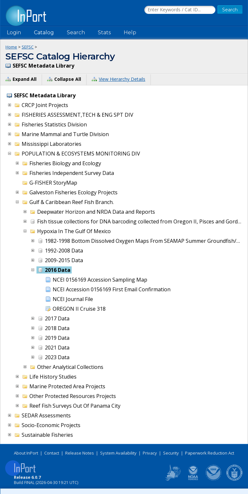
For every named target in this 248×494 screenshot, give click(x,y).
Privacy (150, 453)
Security (171, 453)
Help (130, 32)
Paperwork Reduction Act (209, 453)
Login (14, 32)
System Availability (118, 453)
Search (76, 32)
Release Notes (79, 453)
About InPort (26, 453)
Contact (51, 453)
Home (11, 47)
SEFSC (28, 47)
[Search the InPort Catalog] (179, 10)
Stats (104, 32)
